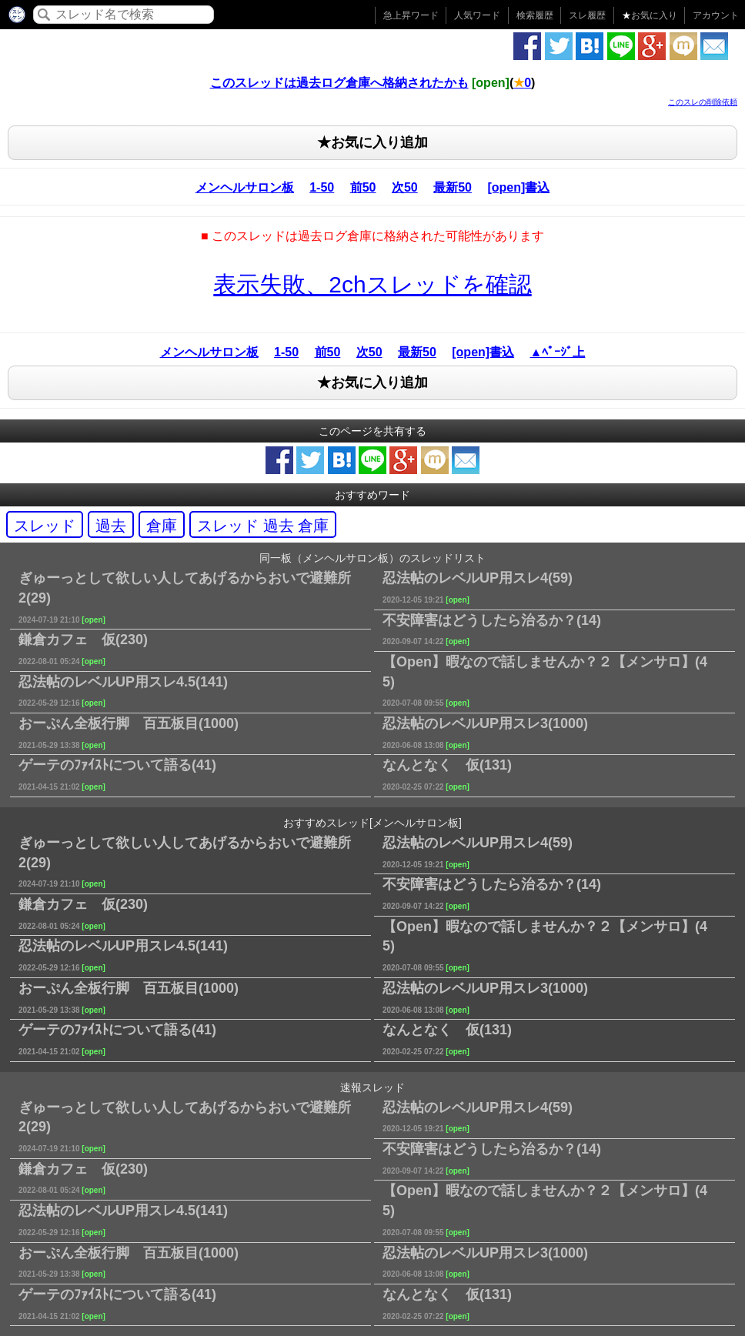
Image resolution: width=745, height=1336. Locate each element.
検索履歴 (534, 15)
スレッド (44, 525)
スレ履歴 (587, 15)
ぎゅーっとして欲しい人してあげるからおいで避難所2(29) (184, 596)
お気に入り (649, 15)
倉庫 (161, 525)
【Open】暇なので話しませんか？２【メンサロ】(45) (545, 680)
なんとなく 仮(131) (447, 774)
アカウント (716, 15)
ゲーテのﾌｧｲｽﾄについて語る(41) (117, 774)
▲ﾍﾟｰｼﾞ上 (558, 352)
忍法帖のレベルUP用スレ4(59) (478, 587)
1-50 (321, 187)
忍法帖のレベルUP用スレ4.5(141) (123, 691)
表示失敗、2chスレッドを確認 (372, 284)
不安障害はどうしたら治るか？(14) (492, 629)
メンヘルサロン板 (244, 187)
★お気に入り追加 (372, 142)
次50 (405, 187)
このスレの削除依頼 (702, 102)
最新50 (452, 187)
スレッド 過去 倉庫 (263, 525)
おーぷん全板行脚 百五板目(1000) (128, 733)
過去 (110, 525)
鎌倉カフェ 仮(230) (83, 649)
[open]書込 (518, 187)
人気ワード (477, 15)
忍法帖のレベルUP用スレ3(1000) (485, 733)
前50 (363, 187)
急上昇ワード (411, 15)
